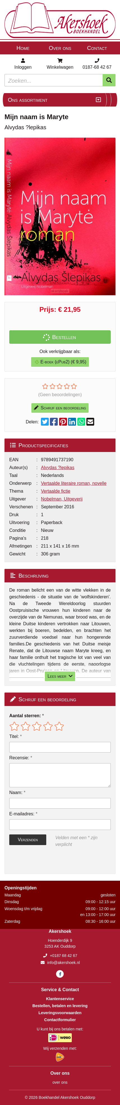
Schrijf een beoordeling (60, 407)
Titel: (14, 736)
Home (23, 48)
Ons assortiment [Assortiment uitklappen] (27, 100)
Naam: (15, 792)
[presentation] (45, 860)
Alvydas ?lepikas (57, 467)
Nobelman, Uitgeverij (62, 499)
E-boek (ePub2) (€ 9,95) (60, 361)
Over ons (60, 48)
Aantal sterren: (25, 715)
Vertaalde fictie (55, 491)
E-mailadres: (21, 813)
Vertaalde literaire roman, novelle (74, 483)
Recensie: (19, 757)
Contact (97, 48)
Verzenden (28, 839)
